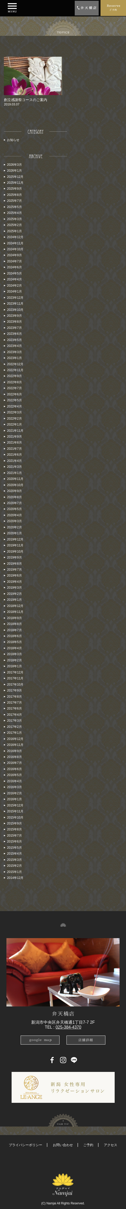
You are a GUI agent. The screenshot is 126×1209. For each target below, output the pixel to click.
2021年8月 (14, 442)
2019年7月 (14, 569)
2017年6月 (14, 708)
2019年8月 (14, 563)
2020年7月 (14, 503)
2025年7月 (14, 200)
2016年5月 (14, 775)
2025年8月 (14, 194)
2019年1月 (14, 599)
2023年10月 (15, 309)
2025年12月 (15, 176)
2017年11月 (15, 678)
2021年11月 (15, 430)
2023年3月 (14, 352)
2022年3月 (14, 412)
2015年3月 (14, 859)
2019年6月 (14, 575)
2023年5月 (14, 339)
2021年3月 (14, 466)
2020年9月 (14, 491)
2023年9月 (14, 315)
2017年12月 (15, 672)
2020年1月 (14, 533)
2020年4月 (14, 515)
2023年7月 (14, 327)
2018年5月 (14, 642)
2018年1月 (14, 666)
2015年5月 (14, 847)
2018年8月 (14, 624)
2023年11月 (15, 303)
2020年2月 (14, 527)
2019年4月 (14, 581)
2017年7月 (14, 702)
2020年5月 (14, 509)
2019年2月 (14, 593)
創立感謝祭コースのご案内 (25, 100)
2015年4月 (14, 853)
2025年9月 (14, 188)
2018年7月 (14, 630)
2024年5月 (14, 273)
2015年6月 (14, 841)
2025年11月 (15, 182)
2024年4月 (14, 279)
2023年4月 (14, 345)
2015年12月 (15, 805)
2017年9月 (14, 690)
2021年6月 (14, 454)
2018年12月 (15, 605)
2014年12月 (15, 877)
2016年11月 (15, 744)
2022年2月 (14, 418)
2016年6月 (14, 769)
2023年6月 (14, 333)
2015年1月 (14, 871)
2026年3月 (14, 164)
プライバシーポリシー (25, 1145)
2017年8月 (14, 696)
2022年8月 (14, 382)
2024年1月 (14, 291)
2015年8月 (14, 829)
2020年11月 (15, 478)
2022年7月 (14, 388)
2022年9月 (14, 376)
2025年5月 (14, 207)
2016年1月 (14, 799)
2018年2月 (14, 660)
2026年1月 (14, 170)
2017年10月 (15, 684)
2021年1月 (14, 472)
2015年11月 (15, 811)
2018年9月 (14, 618)
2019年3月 (14, 587)
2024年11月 (15, 243)
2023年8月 (14, 321)
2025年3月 (14, 219)
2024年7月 (14, 261)
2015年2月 (14, 865)
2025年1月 (14, 231)
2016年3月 (14, 787)
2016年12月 (15, 738)
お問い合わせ (63, 1145)
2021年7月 (14, 448)
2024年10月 (15, 249)
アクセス (110, 1145)
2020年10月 (15, 485)
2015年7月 (14, 835)
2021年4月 (14, 460)
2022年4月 (14, 406)
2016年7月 (14, 762)
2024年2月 (14, 285)
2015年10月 (15, 817)
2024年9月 (14, 255)
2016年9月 (14, 751)
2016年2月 (14, 793)
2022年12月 (15, 364)
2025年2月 (14, 225)
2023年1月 (14, 358)
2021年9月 (14, 436)
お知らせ (13, 139)
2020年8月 (14, 497)
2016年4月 (14, 781)
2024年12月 (15, 237)
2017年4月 (14, 714)
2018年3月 (14, 654)
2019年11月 (15, 545)
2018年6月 (14, 636)
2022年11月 (15, 370)
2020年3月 (14, 521)
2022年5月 (14, 400)
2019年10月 (15, 551)
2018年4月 (14, 648)
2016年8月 (14, 756)
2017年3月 (14, 720)
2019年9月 (14, 557)
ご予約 (88, 1145)
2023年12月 (15, 297)
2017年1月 (14, 732)
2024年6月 (14, 267)
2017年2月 (14, 726)
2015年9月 (14, 823)
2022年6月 (14, 394)
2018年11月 (15, 611)
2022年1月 (14, 424)
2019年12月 (15, 539)
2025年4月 (14, 212)
